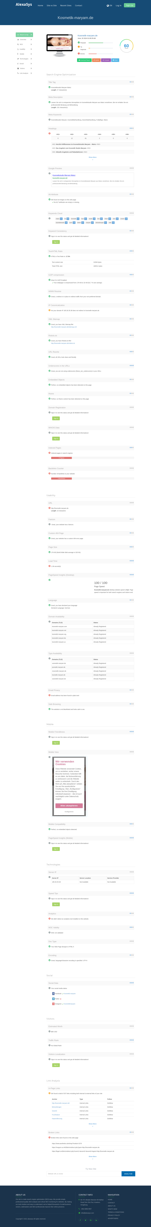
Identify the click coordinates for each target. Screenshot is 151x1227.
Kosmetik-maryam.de (88, 35)
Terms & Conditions (116, 1212)
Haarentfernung (57, 1118)
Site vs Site (52, 5)
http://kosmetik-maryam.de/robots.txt (63, 343)
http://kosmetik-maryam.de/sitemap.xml (64, 327)
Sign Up (129, 5)
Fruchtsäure (56, 1115)
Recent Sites (65, 5)
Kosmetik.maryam (70, 993)
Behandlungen (56, 1107)
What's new (112, 1209)
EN (111, 5)
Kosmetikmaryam (69, 1004)
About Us (111, 1206)
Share (115, 60)
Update (96, 60)
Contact (78, 5)
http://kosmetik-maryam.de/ (61, 1103)
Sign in (56, 242)
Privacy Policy (114, 1215)
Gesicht (54, 1111)
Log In (118, 5)
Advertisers (113, 1218)
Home (40, 5)
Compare (106, 60)
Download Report (84, 60)
